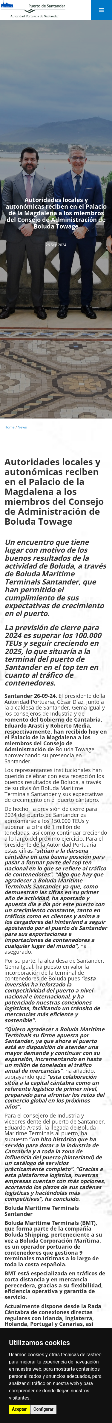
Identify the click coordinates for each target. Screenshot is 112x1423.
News (22, 427)
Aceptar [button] (19, 1409)
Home (9, 427)
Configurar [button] (43, 1409)
